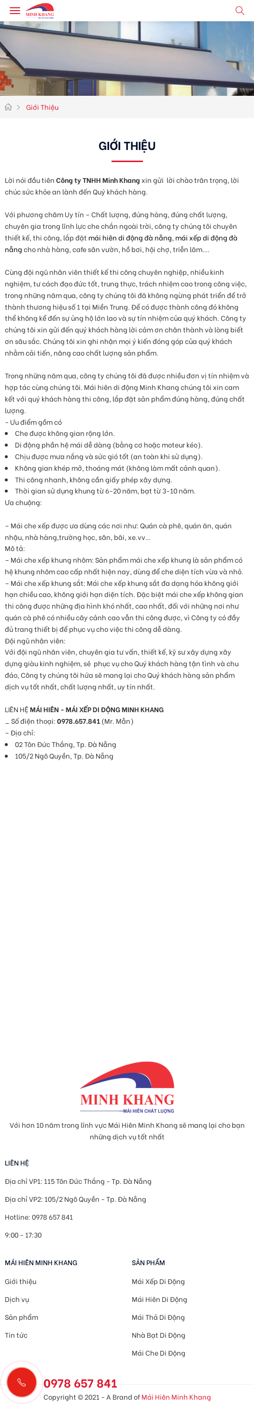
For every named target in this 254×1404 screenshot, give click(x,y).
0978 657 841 (80, 1382)
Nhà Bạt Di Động (158, 1334)
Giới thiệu (20, 1281)
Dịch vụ (17, 1299)
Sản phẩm (21, 1317)
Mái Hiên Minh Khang (176, 1396)
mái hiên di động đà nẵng (130, 237)
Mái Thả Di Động (158, 1317)
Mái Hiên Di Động (159, 1299)
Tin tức (16, 1334)
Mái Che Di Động (158, 1352)
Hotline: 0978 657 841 (39, 1216)
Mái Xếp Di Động (158, 1281)
